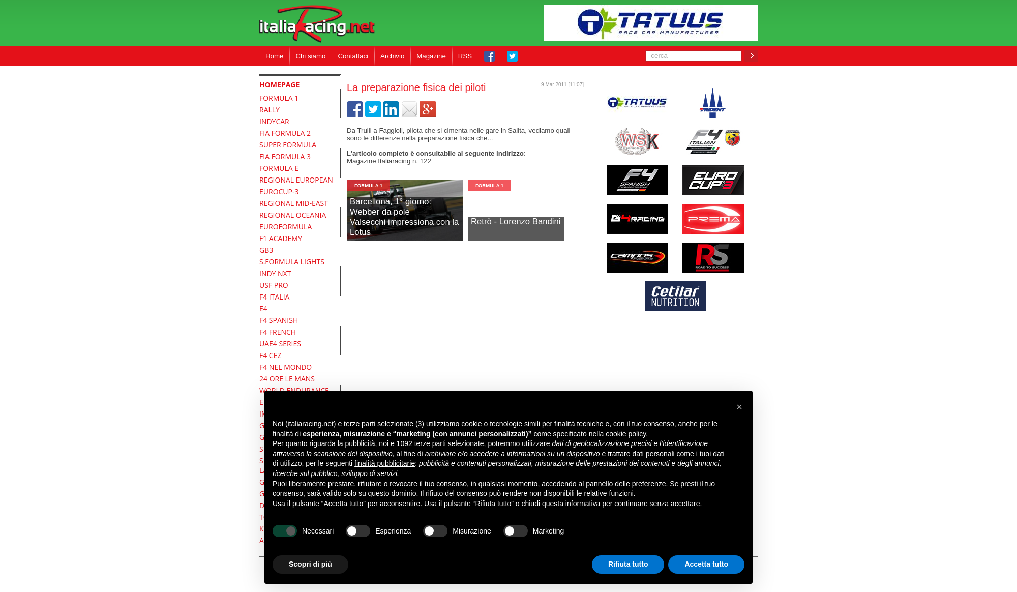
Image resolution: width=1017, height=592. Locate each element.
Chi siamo (310, 56)
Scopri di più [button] (310, 564)
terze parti (430, 443)
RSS (465, 56)
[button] (739, 407)
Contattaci (353, 56)
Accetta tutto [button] (706, 564)
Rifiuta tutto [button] (628, 564)
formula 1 (368, 185)
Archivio (392, 56)
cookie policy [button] (626, 434)
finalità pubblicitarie (384, 463)
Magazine (431, 56)
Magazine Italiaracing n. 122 (389, 161)
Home (274, 56)
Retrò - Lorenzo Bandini (516, 221)
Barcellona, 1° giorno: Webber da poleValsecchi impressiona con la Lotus (404, 217)
